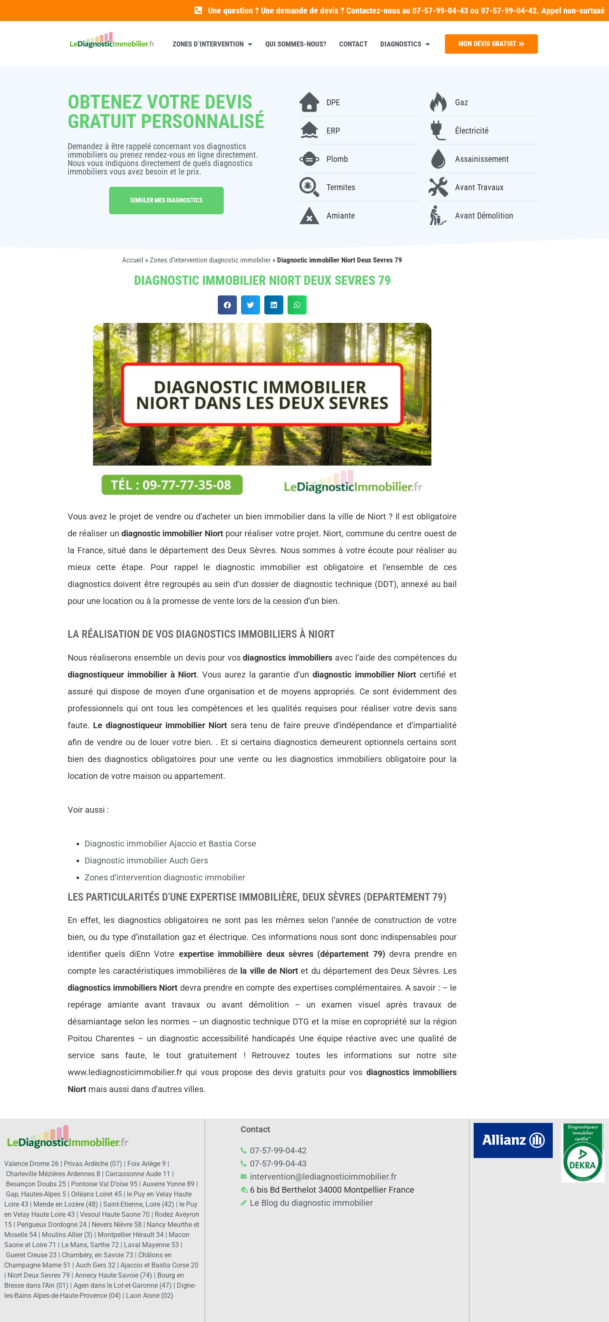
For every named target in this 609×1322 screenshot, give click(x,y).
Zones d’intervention (212, 44)
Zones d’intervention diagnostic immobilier (210, 260)
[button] (227, 304)
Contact (353, 44)
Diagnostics (405, 44)
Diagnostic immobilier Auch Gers (146, 860)
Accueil (132, 260)
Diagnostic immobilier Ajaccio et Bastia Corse (170, 844)
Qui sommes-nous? (295, 44)
